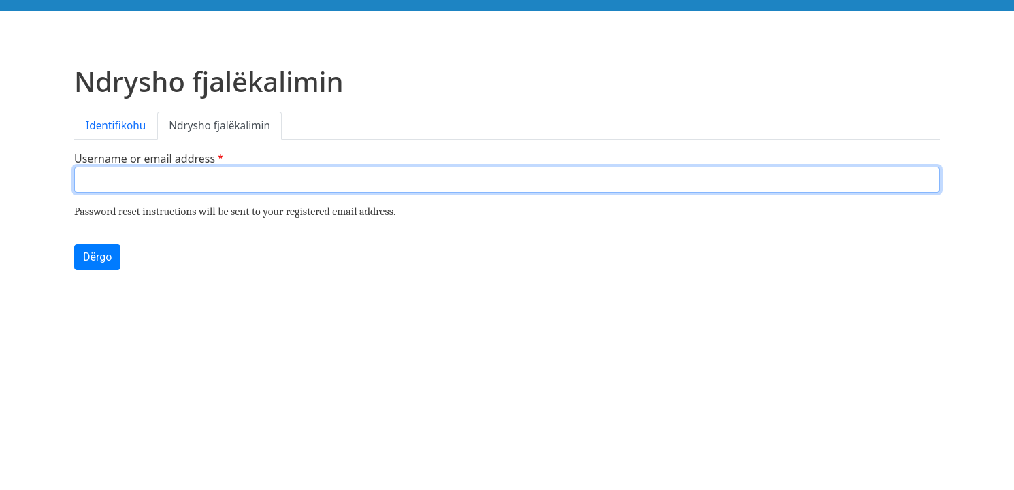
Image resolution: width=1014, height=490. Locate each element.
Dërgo (97, 256)
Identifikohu (116, 125)
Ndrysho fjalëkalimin (219, 125)
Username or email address (144, 158)
